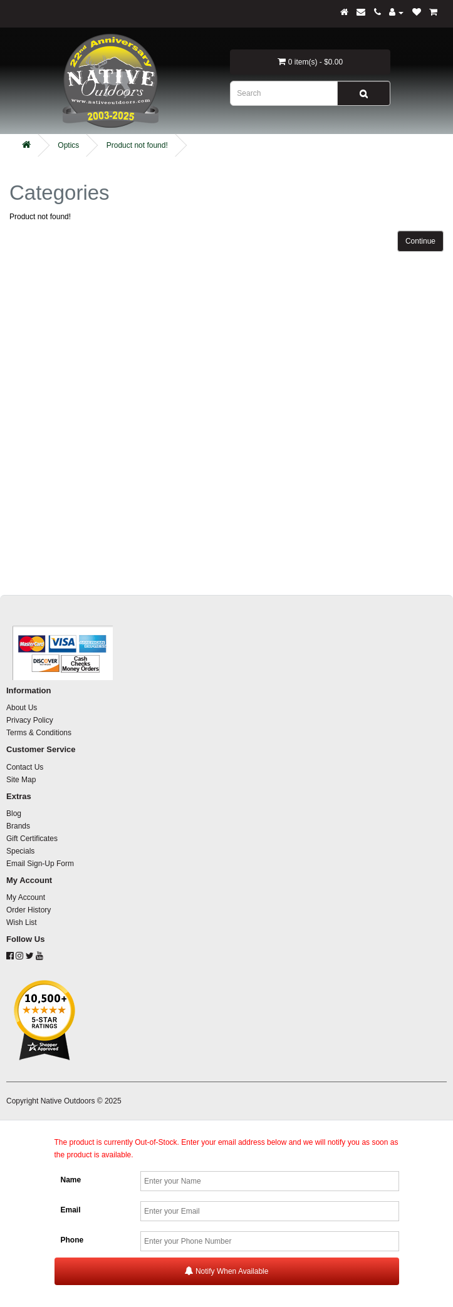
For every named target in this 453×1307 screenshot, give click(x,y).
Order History (28, 910)
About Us (21, 707)
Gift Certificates (32, 838)
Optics (68, 145)
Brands (18, 826)
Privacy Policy (29, 720)
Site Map (21, 779)
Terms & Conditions (38, 732)
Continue (420, 241)
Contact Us (24, 767)
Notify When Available (227, 1271)
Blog (13, 813)
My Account (25, 897)
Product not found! (137, 145)
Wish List (21, 922)
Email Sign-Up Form (40, 863)
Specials (20, 851)
